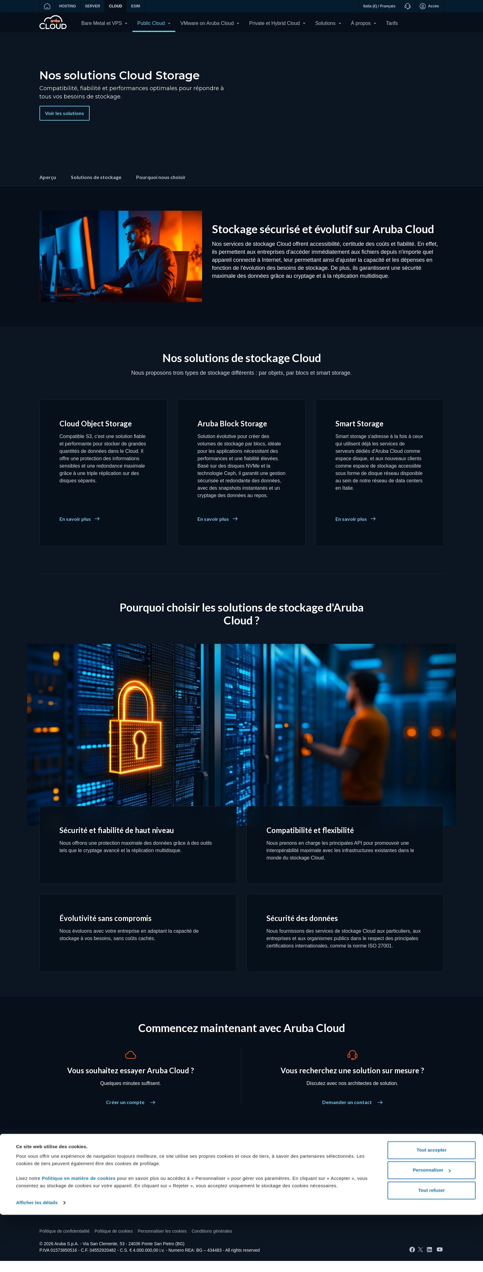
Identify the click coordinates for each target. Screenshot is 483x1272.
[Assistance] (407, 6)
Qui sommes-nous (333, 1166)
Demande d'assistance (61, 1189)
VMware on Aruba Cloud (206, 23)
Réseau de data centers (338, 1189)
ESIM (135, 6)
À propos (361, 23)
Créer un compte (55, 1166)
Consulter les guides (197, 1189)
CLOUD (115, 6)
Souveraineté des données (203, 1174)
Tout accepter (431, 1207)
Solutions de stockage (96, 188)
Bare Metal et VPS (101, 23)
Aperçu (47, 188)
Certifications (327, 1174)
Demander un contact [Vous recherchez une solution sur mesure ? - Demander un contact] (352, 1113)
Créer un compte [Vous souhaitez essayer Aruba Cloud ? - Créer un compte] (130, 1113)
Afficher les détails (37, 1259)
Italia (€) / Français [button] (379, 6)
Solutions (325, 23)
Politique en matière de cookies (79, 1235)
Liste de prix (189, 1182)
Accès (429, 6)
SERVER (92, 6)
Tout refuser (431, 1247)
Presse (322, 1182)
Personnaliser (432, 1227)
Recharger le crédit (57, 1174)
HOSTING (67, 6)
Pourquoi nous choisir (161, 188)
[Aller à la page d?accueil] (47, 6)
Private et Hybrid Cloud (274, 23)
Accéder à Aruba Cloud (61, 1182)
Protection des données (200, 1166)
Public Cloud (151, 23)
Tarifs (392, 23)
